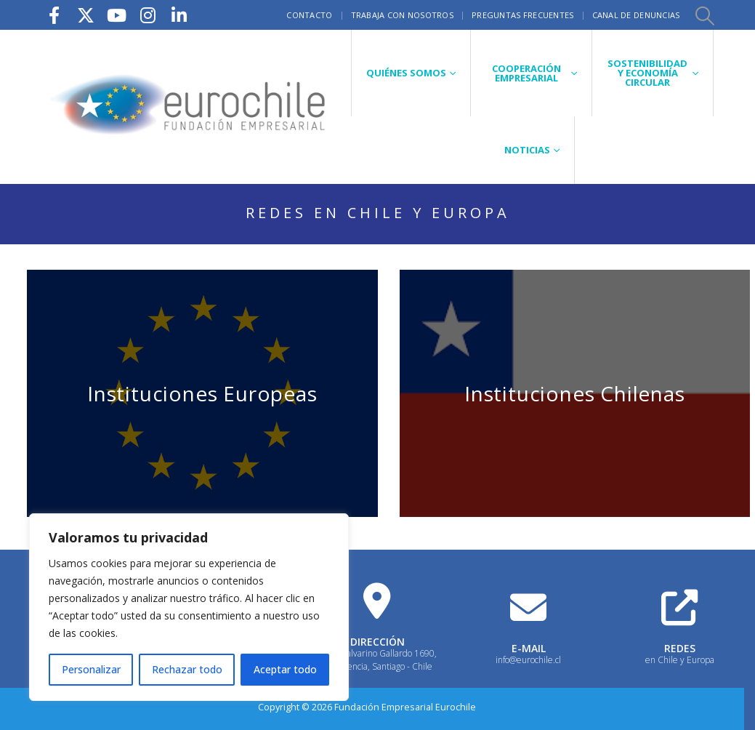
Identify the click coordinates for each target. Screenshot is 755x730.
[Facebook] (54, 15)
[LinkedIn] (179, 15)
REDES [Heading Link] (679, 648)
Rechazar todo (187, 669)
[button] (705, 15)
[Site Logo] (189, 106)
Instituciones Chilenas (574, 393)
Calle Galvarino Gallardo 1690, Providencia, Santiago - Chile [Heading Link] (377, 660)
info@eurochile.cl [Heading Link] (528, 660)
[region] (189, 607)
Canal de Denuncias (636, 14)
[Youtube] (117, 15)
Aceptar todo (285, 669)
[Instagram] (148, 15)
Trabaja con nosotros (402, 14)
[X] (85, 15)
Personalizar (91, 669)
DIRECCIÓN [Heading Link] (377, 642)
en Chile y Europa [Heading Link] (679, 660)
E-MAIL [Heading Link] (529, 648)
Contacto (309, 14)
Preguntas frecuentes (523, 14)
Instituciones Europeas (202, 393)
